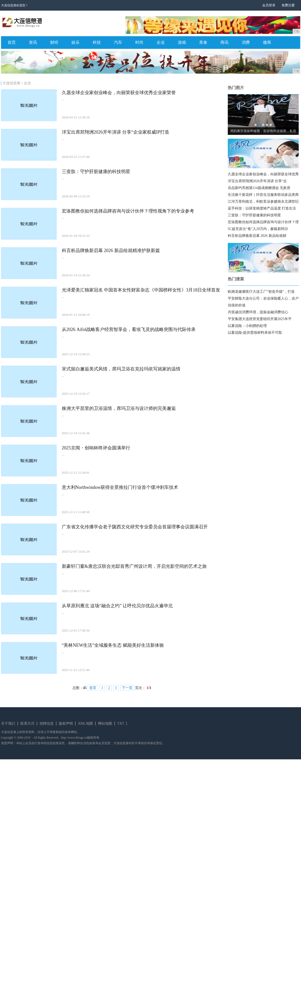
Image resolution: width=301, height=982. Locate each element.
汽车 (118, 42)
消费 (246, 42)
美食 (203, 42)
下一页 (127, 688)
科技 (97, 42)
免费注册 (288, 5)
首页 (12, 42)
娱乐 (75, 42)
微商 (267, 42)
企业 (161, 42)
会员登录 (268, 5)
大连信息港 (11, 83)
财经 (54, 42)
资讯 (33, 42)
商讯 (224, 42)
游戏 (182, 42)
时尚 (139, 42)
